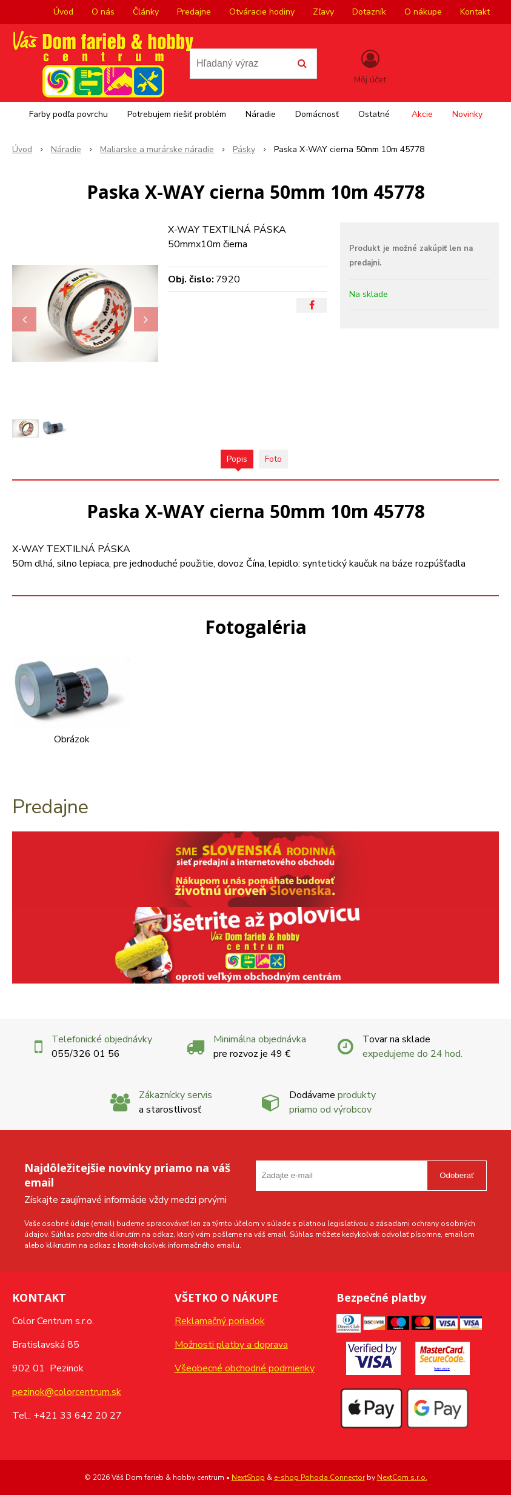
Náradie (260, 114)
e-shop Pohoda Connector (319, 1477)
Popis (237, 459)
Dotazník (369, 12)
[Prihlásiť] (370, 66)
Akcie (422, 114)
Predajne (194, 12)
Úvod (63, 12)
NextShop (248, 1477)
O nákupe (423, 12)
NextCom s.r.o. (402, 1477)
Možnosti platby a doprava (231, 1344)
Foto (273, 459)
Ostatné (374, 114)
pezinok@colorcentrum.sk (66, 1392)
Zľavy (323, 12)
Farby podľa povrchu (68, 114)
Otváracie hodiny (262, 12)
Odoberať (456, 1175)
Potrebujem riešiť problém (176, 114)
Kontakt (475, 12)
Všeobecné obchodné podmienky (245, 1368)
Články (146, 12)
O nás (103, 12)
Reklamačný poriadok (220, 1321)
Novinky (467, 114)
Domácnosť (317, 114)
